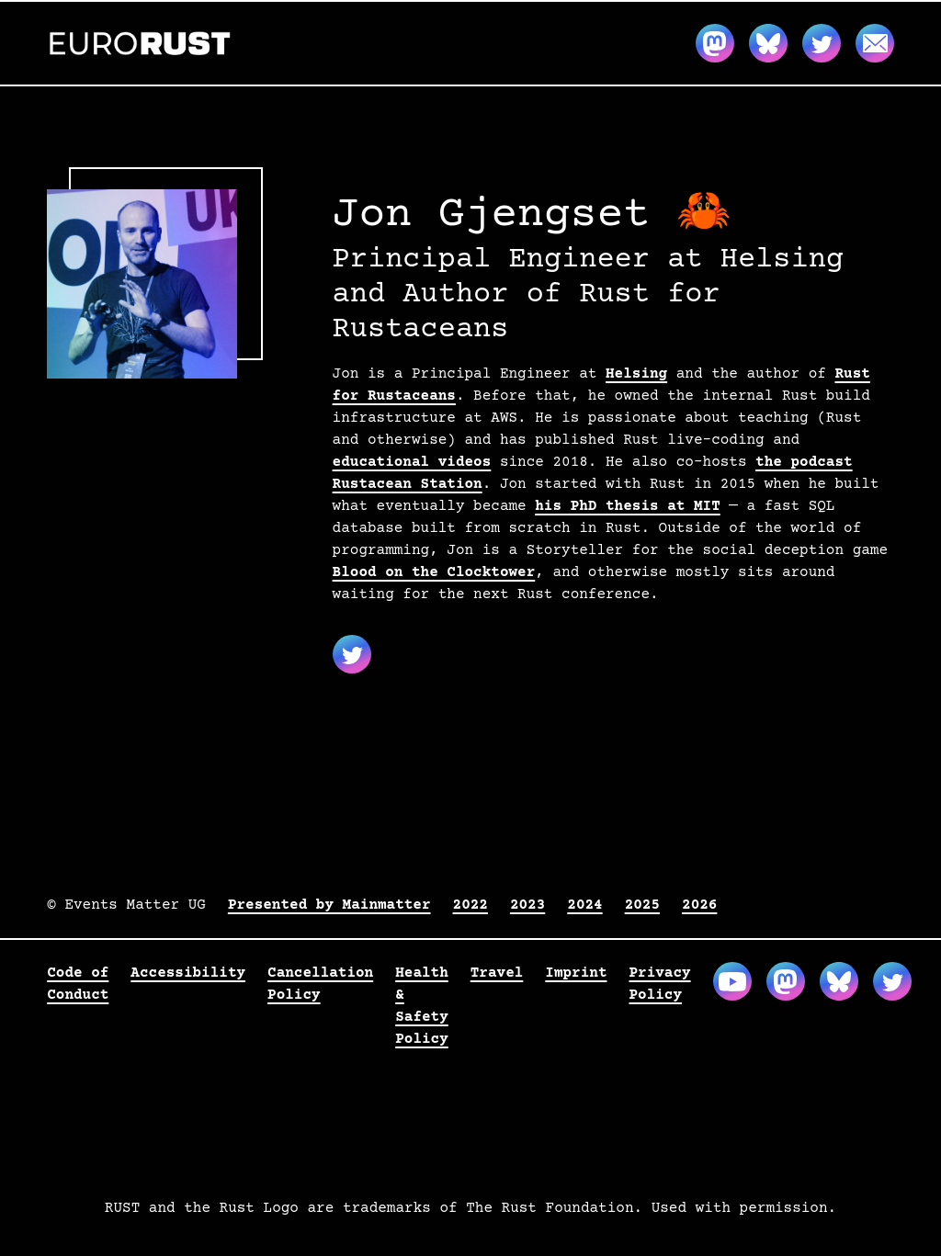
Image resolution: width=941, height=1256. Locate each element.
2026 (699, 905)
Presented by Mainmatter (329, 905)
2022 (470, 905)
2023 (527, 905)
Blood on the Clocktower (434, 572)
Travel (497, 973)
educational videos (412, 462)
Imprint (576, 973)
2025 (642, 905)
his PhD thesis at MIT (627, 506)
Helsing (636, 374)
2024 (584, 905)
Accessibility (187, 973)
